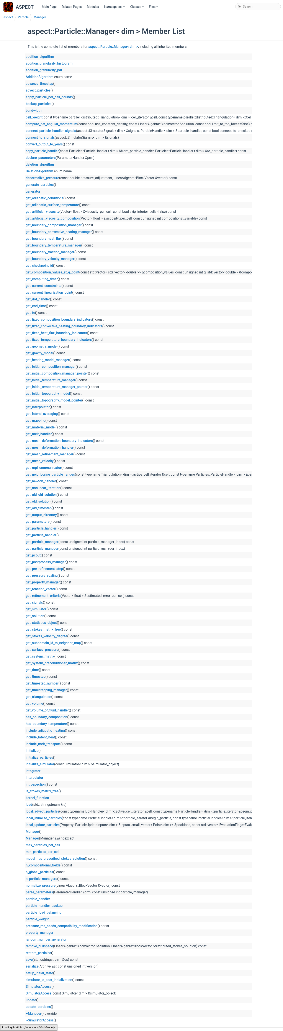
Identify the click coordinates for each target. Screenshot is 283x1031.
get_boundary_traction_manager (50, 252)
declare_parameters (41, 158)
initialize (32, 751)
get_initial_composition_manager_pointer (57, 373)
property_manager (40, 933)
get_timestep (36, 677)
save (29, 960)
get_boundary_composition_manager (54, 225)
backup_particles (39, 104)
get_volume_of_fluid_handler (47, 710)
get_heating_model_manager (47, 360)
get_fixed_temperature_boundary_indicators (59, 340)
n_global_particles (39, 872)
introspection (36, 784)
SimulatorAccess (38, 987)
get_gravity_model (39, 353)
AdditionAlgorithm (40, 77)
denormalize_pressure (42, 178)
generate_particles (40, 185)
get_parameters (37, 522)
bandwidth (34, 111)
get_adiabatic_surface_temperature (52, 205)
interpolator (34, 778)
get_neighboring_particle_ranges (50, 474)
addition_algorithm (40, 57)
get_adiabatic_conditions (45, 198)
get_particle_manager (42, 542)
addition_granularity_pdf (44, 70)
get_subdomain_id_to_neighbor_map (53, 643)
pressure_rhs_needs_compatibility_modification (62, 926)
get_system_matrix (40, 656)
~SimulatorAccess (40, 1020)
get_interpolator (38, 407)
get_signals (34, 603)
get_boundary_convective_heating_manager (59, 232)
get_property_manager (43, 582)
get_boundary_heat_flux (44, 239)
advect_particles (38, 90)
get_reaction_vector (41, 589)
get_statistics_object (41, 623)
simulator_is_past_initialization (49, 980)
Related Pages (72, 7)
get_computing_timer (42, 279)
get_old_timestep (39, 508)
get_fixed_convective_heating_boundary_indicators (64, 326)
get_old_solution (38, 501)
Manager (40, 17)
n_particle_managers (41, 879)
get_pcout (33, 555)
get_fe (30, 313)
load (29, 805)
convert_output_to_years (44, 144)
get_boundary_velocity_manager (50, 259)
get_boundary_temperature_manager (53, 245)
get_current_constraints (44, 286)
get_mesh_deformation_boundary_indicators (59, 441)
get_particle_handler (41, 528)
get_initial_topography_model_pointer (54, 400)
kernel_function (37, 798)
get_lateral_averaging (42, 414)
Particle (23, 17)
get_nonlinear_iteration (43, 488)
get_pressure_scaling (42, 576)
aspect (8, 17)
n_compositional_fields (43, 865)
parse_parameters (39, 892)
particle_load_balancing (44, 912)
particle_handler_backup (44, 906)
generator (33, 191)
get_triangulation (38, 697)
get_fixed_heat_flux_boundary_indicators (56, 333)
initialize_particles (39, 758)
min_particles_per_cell (42, 852)
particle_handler (38, 899)
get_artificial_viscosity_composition (53, 218)
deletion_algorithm (40, 165)
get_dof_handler (38, 299)
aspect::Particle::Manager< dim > (113, 47)
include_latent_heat (40, 737)
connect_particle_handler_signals (51, 131)
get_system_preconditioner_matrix (52, 663)
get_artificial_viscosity (42, 212)
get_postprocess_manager (46, 562)
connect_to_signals (40, 138)
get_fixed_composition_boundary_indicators (59, 319)
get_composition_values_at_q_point (52, 272)
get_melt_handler (39, 434)
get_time (32, 670)
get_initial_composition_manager (51, 367)
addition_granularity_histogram (49, 63)
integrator (33, 771)
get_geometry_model (41, 346)
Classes (137, 8)
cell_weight (34, 117)
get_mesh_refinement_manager (49, 454)
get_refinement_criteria (43, 596)
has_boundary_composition (46, 717)
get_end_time (36, 306)
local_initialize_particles (44, 818)
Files (154, 8)
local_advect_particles (42, 811)
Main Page (49, 7)
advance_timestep (39, 84)
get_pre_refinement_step (44, 569)
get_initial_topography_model (48, 394)
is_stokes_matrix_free (42, 791)
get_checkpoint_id (39, 266)
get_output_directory (41, 515)
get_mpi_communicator (43, 468)
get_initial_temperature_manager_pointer (57, 387)
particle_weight (37, 919)
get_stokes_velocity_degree (46, 636)
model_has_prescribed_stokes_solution (55, 859)
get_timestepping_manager (46, 690)
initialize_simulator (40, 764)
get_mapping (35, 421)
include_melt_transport (43, 744)
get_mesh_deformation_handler (50, 448)
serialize (32, 966)
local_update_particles (43, 825)
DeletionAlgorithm (39, 171)
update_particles (38, 1007)
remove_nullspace (39, 946)
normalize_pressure (41, 886)
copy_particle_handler (42, 151)
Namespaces (115, 8)
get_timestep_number (42, 683)
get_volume (34, 704)
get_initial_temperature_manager (50, 380)
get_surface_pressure (42, 650)
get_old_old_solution (41, 495)
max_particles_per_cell (43, 845)
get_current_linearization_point (49, 293)
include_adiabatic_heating (45, 731)
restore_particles (38, 953)
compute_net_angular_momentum (51, 124)
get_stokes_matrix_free (43, 629)
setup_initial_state (39, 973)
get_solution (35, 616)
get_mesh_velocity (40, 461)
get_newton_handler (41, 481)
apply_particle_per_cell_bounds (49, 97)
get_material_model (41, 427)
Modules (93, 7)
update (31, 1000)
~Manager (33, 1014)
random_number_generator (46, 939)
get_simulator (36, 609)
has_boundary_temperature (46, 724)
